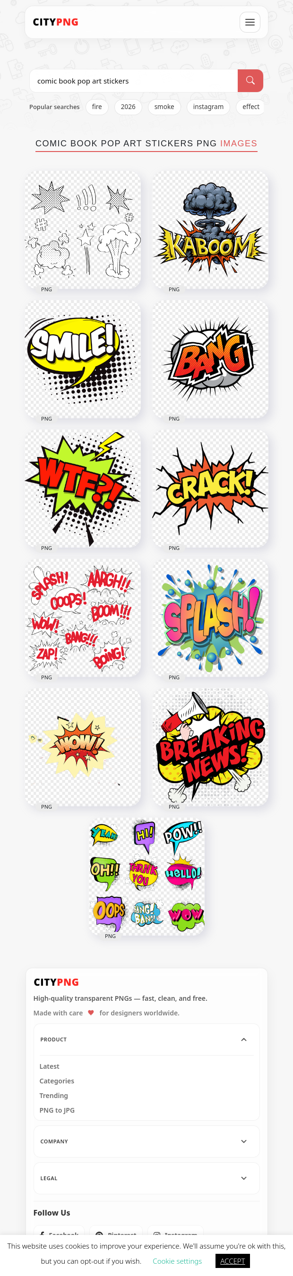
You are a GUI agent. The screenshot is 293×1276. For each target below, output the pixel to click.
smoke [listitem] (164, 106)
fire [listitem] (97, 106)
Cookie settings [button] (177, 1261)
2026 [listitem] (128, 106)
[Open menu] (250, 22)
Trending (54, 1095)
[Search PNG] (134, 80)
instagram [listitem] (208, 106)
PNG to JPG (57, 1110)
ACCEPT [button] (232, 1261)
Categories (57, 1081)
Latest (50, 1066)
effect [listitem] (250, 106)
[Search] (250, 80)
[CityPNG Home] (56, 22)
